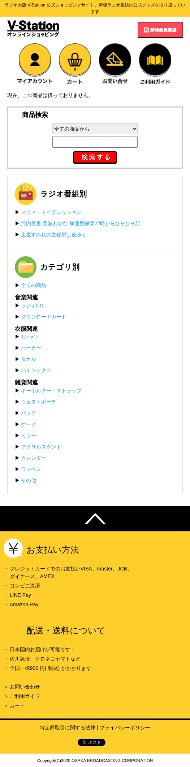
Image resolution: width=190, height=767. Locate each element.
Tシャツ (30, 337)
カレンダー (33, 458)
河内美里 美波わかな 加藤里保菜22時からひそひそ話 (81, 223)
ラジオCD (32, 305)
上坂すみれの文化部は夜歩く (54, 234)
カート (17, 705)
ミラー (28, 435)
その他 (28, 480)
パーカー (31, 348)
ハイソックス (36, 370)
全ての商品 (33, 285)
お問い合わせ (25, 687)
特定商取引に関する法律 (67, 727)
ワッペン (31, 469)
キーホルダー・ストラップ (51, 390)
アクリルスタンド (41, 447)
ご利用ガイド (25, 696)
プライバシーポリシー (125, 727)
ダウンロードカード (43, 317)
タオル (28, 359)
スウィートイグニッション (51, 212)
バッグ (28, 413)
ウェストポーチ (38, 402)
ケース (28, 424)
